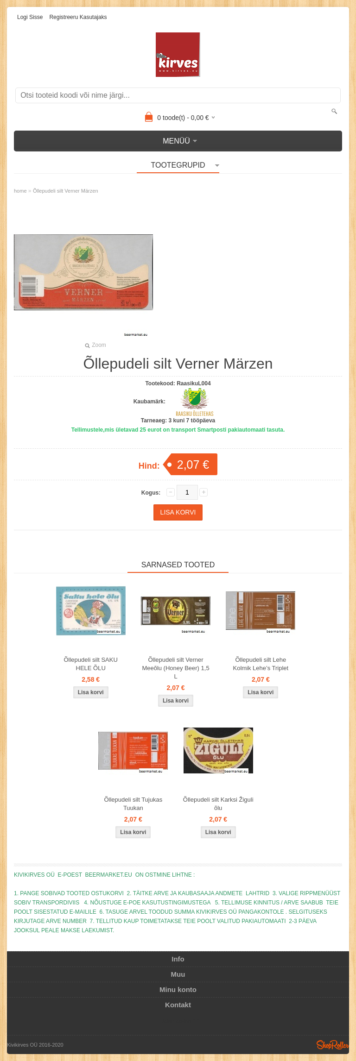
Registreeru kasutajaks (78, 17)
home (20, 191)
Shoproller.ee (333, 1044)
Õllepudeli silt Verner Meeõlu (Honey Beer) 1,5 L (175, 668)
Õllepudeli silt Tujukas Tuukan (133, 803)
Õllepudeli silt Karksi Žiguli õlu (218, 803)
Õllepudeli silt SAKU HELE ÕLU (90, 664)
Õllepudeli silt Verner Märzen (65, 191)
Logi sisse (30, 17)
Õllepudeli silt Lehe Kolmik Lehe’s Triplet (260, 664)
